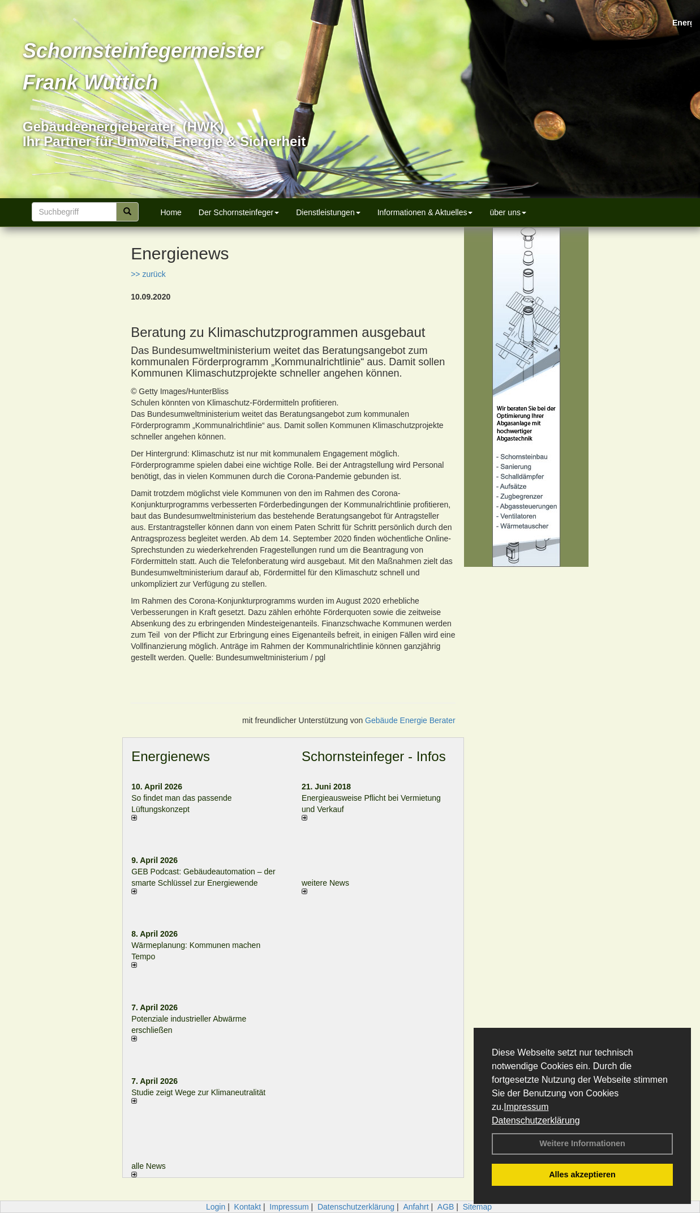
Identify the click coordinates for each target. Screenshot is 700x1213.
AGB (445, 1206)
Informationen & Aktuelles (425, 212)
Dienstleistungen (328, 212)
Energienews (170, 756)
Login (215, 1206)
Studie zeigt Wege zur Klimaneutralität (198, 1092)
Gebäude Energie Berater (410, 720)
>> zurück (148, 274)
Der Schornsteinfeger (239, 212)
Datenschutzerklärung (536, 1120)
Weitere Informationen (582, 1143)
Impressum (526, 1107)
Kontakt (247, 1206)
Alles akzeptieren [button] (582, 1174)
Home (171, 212)
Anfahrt (415, 1206)
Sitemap (477, 1206)
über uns (507, 212)
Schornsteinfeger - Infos (374, 756)
